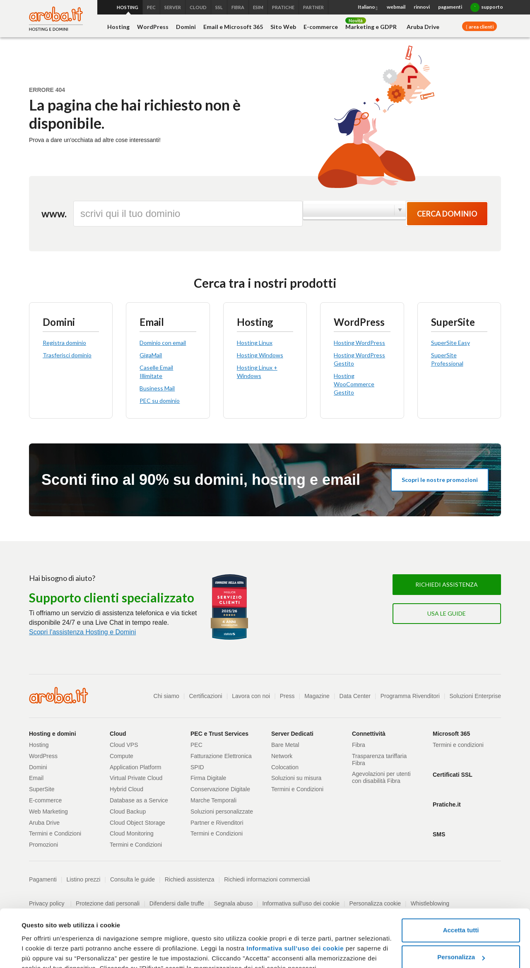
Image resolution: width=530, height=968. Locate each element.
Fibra (358, 745)
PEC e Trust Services (219, 733)
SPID (197, 767)
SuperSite (41, 789)
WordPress (153, 26)
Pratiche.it (447, 804)
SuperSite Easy (450, 342)
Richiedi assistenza (446, 584)
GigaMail (151, 355)
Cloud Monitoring (132, 833)
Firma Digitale (208, 778)
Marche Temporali (213, 800)
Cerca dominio (447, 213)
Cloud (118, 733)
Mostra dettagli (44, 951)
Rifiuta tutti (460, 945)
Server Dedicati (292, 733)
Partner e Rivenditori (216, 822)
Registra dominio (64, 342)
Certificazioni (205, 696)
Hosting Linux (254, 342)
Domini (186, 26)
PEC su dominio (160, 400)
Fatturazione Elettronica (221, 756)
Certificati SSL (452, 774)
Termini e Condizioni (55, 833)
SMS (439, 834)
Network (281, 756)
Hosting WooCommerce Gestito (354, 384)
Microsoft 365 (451, 733)
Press (287, 696)
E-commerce (321, 26)
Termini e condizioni (458, 745)
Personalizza (461, 917)
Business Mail (157, 388)
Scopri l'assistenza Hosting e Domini (82, 631)
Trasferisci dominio (67, 355)
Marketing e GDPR (371, 26)
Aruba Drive (423, 26)
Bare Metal (285, 745)
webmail (396, 7)
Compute (121, 756)
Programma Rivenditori (410, 696)
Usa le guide (446, 613)
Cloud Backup (128, 811)
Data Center (355, 696)
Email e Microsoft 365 (233, 26)
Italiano (368, 7)
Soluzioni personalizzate (221, 811)
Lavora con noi (251, 696)
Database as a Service (139, 800)
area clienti (481, 27)
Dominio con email (163, 342)
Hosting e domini (52, 733)
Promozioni (43, 844)
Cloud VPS (124, 745)
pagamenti (450, 7)
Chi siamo (166, 696)
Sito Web (283, 26)
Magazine (317, 696)
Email (36, 778)
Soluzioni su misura (296, 778)
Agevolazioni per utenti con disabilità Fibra (381, 777)
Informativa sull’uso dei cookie (294, 909)
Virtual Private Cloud (136, 778)
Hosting (118, 26)
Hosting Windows (260, 355)
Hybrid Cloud (126, 789)
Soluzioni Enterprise (475, 696)
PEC (196, 745)
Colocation (285, 767)
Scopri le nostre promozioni (440, 479)
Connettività (368, 733)
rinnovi (422, 7)
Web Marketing (48, 811)
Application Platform (135, 767)
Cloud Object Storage (137, 822)
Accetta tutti (461, 890)
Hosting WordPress (359, 342)
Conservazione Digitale (220, 789)
